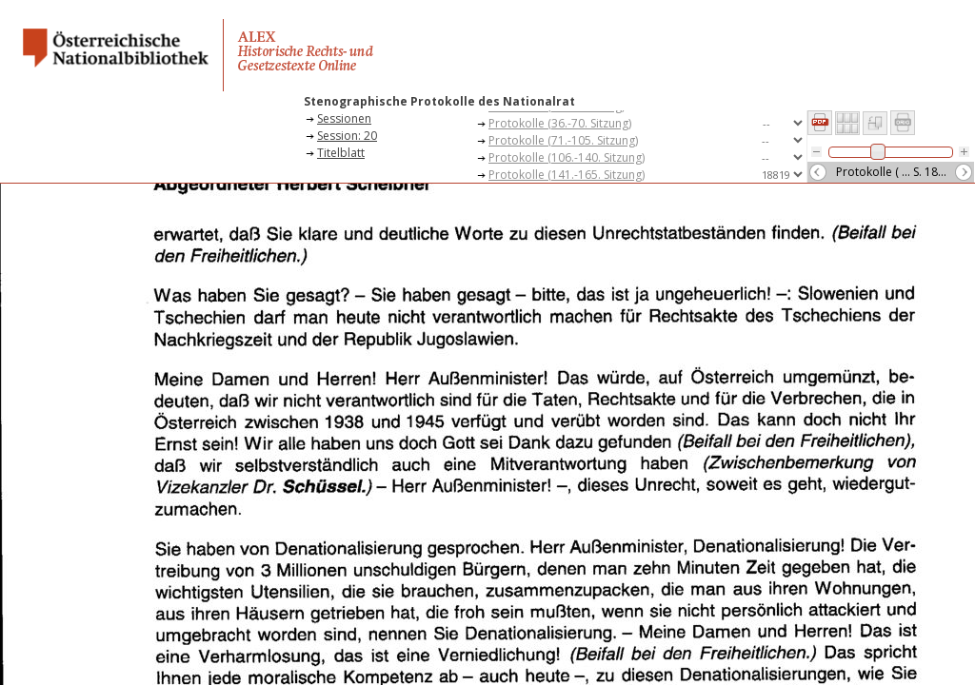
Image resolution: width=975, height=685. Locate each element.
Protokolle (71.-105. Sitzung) (563, 140)
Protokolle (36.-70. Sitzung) (559, 123)
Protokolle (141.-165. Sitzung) (566, 174)
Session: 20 (347, 135)
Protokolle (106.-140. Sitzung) (566, 157)
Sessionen (344, 118)
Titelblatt (341, 153)
